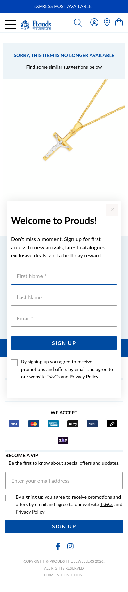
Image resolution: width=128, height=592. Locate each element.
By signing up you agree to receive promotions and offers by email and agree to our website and (67, 369)
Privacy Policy (84, 376)
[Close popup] (112, 210)
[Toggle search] (77, 22)
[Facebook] (57, 546)
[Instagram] (70, 546)
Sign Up (64, 343)
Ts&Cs (53, 376)
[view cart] (119, 22)
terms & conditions (64, 575)
